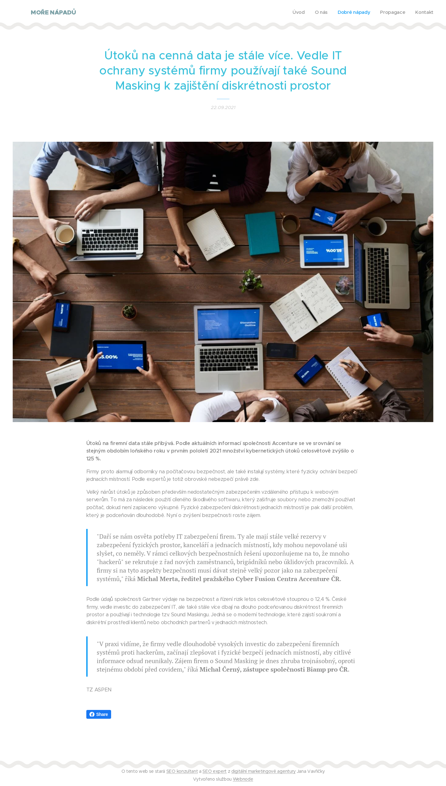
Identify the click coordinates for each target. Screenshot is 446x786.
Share (98, 714)
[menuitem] (395, 13)
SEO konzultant (182, 771)
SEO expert (214, 771)
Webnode (243, 779)
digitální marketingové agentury (263, 771)
